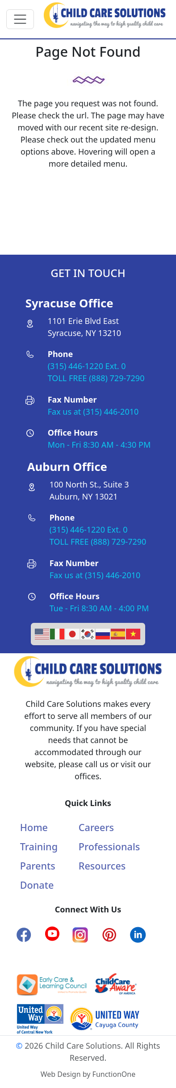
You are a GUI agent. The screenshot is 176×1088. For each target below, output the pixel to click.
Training (39, 846)
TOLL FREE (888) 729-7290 (96, 378)
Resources (102, 865)
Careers (96, 827)
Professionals (109, 846)
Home (34, 827)
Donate (37, 884)
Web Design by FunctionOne (88, 1074)
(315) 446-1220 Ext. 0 (87, 366)
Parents (37, 865)
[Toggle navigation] (20, 19)
